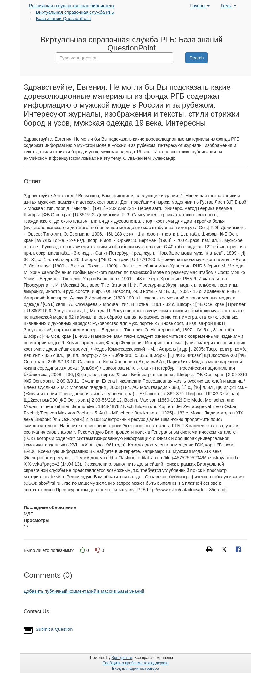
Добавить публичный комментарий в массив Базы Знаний (84, 591)
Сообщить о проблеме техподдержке (136, 663)
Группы (200, 5)
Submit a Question (54, 629)
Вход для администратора (135, 668)
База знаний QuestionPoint (63, 18)
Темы (228, 5)
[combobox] (114, 57)
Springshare (122, 657)
